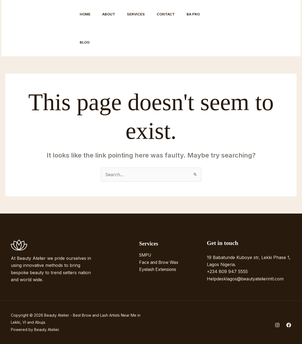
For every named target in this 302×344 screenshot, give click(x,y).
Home (85, 14)
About (110, 14)
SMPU (146, 255)
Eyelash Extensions (159, 269)
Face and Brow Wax (160, 262)
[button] (270, 28)
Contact (170, 14)
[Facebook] (237, 28)
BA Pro (198, 14)
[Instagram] (226, 28)
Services (139, 14)
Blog (85, 42)
